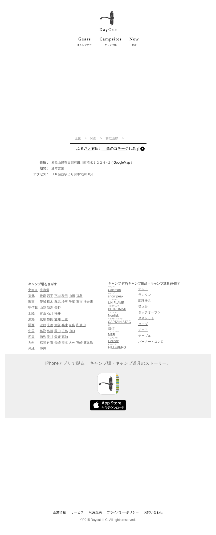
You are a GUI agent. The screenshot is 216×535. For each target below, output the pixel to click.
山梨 (43, 307)
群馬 (57, 302)
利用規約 (95, 512)
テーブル (144, 336)
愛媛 (57, 337)
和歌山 (81, 325)
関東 (31, 302)
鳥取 (43, 331)
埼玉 (65, 302)
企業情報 (59, 512)
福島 (79, 296)
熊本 (65, 343)
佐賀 (50, 343)
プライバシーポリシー (123, 512)
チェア (143, 330)
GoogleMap (121, 162)
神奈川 (88, 302)
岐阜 (43, 319)
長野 (57, 307)
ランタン (144, 295)
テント (143, 289)
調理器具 (144, 300)
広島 (65, 331)
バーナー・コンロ (151, 341)
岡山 (57, 331)
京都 (50, 325)
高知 (65, 337)
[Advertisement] (108, 91)
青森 (43, 296)
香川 (50, 337)
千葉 (72, 302)
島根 (50, 331)
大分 (72, 343)
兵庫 (65, 325)
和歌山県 (112, 138)
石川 (50, 313)
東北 (31, 296)
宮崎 (79, 343)
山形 (72, 296)
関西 (93, 138)
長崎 (57, 343)
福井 (57, 313)
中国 (31, 331)
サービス (77, 512)
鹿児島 (88, 343)
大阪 (57, 325)
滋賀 (43, 325)
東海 (31, 319)
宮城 (57, 296)
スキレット (146, 318)
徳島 (43, 337)
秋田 (65, 296)
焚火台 (143, 306)
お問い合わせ (153, 512)
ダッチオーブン (149, 312)
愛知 (57, 319)
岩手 (50, 296)
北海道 (33, 290)
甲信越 (33, 307)
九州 (31, 343)
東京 (79, 302)
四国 (31, 337)
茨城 (43, 302)
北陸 (31, 313)
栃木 (50, 302)
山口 (72, 331)
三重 (65, 319)
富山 (43, 313)
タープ (143, 324)
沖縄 (31, 348)
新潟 (50, 307)
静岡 (50, 319)
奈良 (72, 325)
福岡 (43, 343)
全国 (78, 138)
